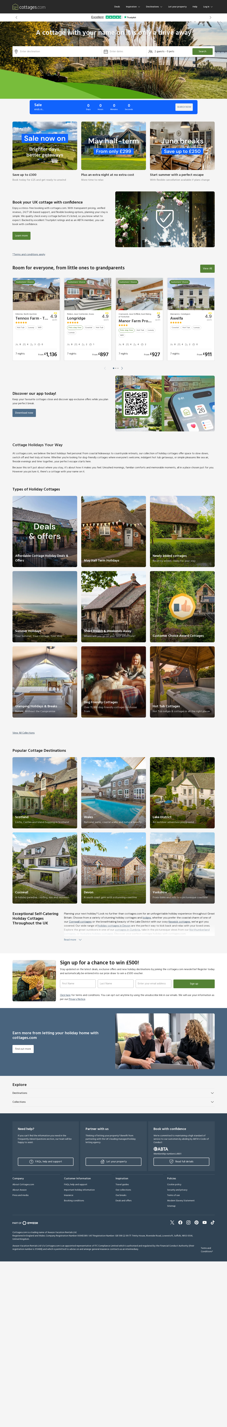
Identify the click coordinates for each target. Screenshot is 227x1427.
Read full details (181, 1162)
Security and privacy (177, 1190)
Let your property (177, 7)
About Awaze (19, 1190)
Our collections (123, 1190)
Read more (73, 940)
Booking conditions (74, 1201)
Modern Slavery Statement (181, 1201)
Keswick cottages (179, 921)
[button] (16, 17)
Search (202, 51)
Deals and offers (123, 1201)
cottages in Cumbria (127, 929)
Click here (65, 995)
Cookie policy (174, 1185)
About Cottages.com (23, 1185)
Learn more (21, 236)
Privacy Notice (77, 999)
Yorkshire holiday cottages (96, 933)
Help (195, 7)
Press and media (20, 1195)
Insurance (68, 1195)
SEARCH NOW (184, 107)
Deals (117, 7)
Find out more (23, 1049)
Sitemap (171, 1206)
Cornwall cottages (80, 921)
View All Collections (23, 733)
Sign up (194, 984)
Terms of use (173, 1195)
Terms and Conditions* (207, 1250)
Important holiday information (79, 1190)
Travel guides (122, 1185)
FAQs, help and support (45, 1162)
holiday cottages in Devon (113, 925)
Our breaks (121, 1195)
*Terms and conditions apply (28, 254)
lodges (147, 917)
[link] (44, 154)
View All (207, 268)
